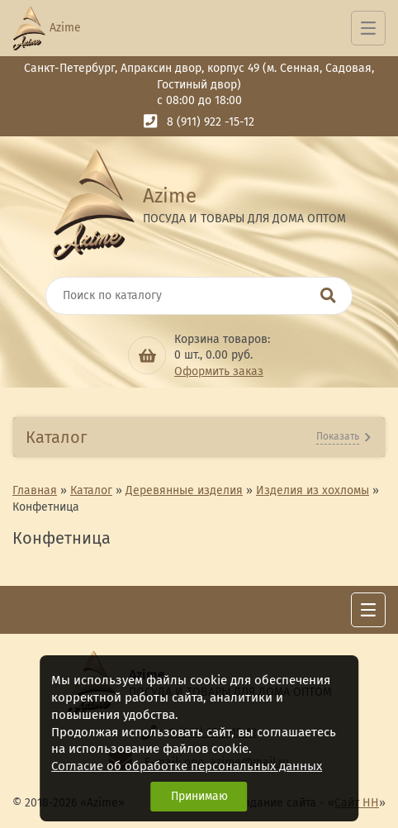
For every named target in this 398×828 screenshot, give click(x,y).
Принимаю (199, 796)
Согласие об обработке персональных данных (186, 766)
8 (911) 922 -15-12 (210, 122)
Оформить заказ (218, 371)
